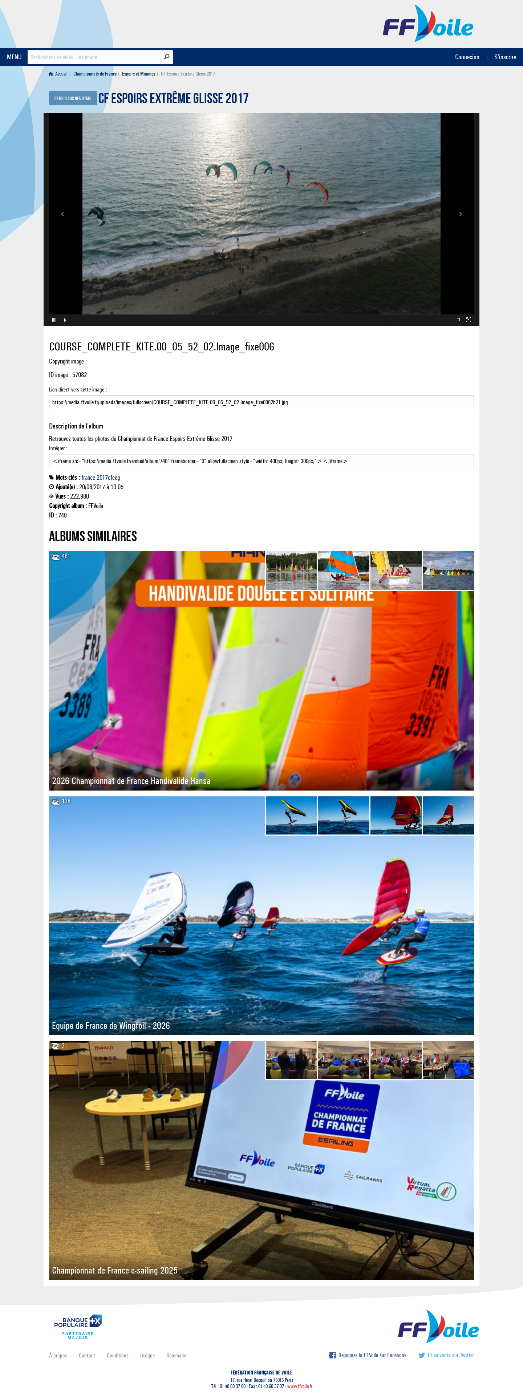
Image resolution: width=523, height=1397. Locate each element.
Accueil (58, 74)
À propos (58, 1355)
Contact (87, 1355)
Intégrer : (261, 456)
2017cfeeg (108, 477)
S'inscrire (505, 57)
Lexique (147, 1355)
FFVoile (428, 23)
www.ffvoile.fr (299, 1386)
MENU (14, 57)
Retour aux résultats (72, 98)
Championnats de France (95, 74)
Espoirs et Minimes (138, 74)
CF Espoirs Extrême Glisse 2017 (173, 100)
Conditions (118, 1355)
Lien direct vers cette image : (261, 397)
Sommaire (176, 1355)
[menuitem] (59, 74)
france (88, 477)
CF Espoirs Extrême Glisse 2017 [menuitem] (188, 74)
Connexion (467, 57)
